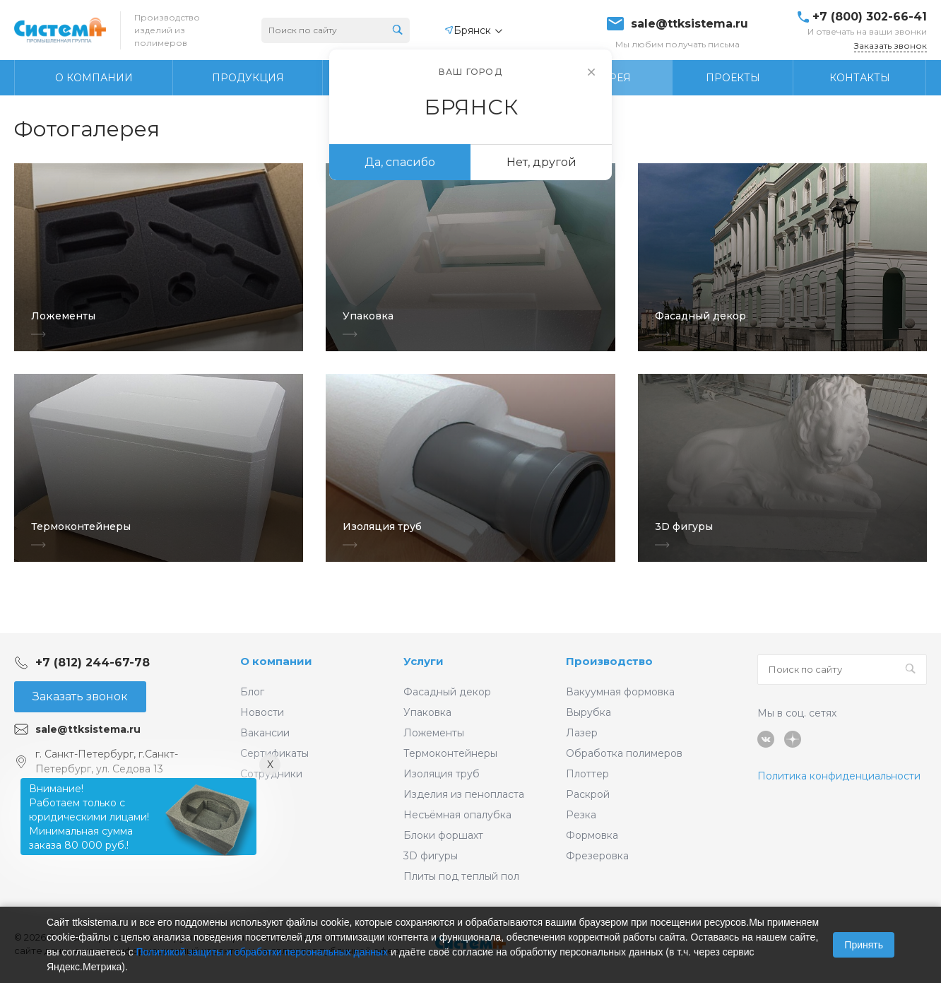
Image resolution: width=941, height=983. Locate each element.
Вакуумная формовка (620, 691)
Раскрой (588, 794)
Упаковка (427, 712)
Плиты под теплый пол (461, 876)
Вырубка (588, 712)
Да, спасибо (400, 162)
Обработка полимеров (624, 753)
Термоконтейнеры (450, 753)
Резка (581, 814)
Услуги (423, 661)
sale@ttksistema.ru (689, 24)
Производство (609, 661)
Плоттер (587, 773)
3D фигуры (430, 855)
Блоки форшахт (443, 835)
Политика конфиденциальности (839, 776)
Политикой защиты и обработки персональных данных (262, 952)
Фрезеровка (597, 855)
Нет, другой (541, 162)
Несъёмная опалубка (457, 814)
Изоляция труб (441, 773)
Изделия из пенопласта (463, 794)
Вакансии (265, 732)
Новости (262, 712)
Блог (252, 691)
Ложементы (433, 732)
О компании (276, 661)
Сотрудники (271, 773)
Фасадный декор (447, 691)
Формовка (592, 835)
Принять (863, 944)
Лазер (582, 732)
